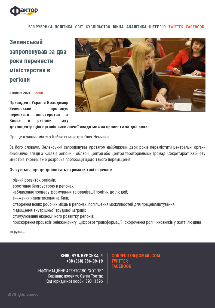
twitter (175, 27)
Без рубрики (40, 27)
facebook (195, 27)
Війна (118, 27)
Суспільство (98, 27)
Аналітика (136, 27)
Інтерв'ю (157, 27)
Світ (79, 27)
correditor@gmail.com (136, 255)
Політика (63, 27)
